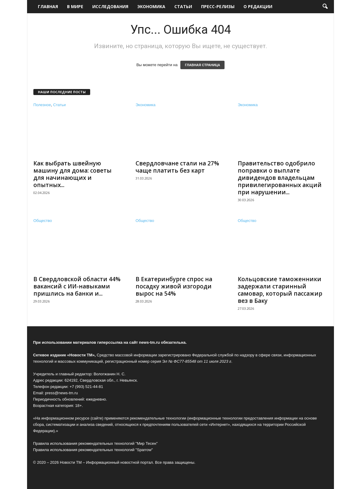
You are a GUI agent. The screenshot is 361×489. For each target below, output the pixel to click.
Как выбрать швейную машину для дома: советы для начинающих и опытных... (72, 174)
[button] (325, 6)
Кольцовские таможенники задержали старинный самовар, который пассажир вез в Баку (280, 290)
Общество (42, 220)
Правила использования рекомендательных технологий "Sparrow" (93, 449)
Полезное (42, 105)
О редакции (257, 6)
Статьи (183, 6)
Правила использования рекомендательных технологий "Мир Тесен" (95, 443)
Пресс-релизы (217, 6)
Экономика (151, 6)
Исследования (110, 6)
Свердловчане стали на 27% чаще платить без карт (177, 166)
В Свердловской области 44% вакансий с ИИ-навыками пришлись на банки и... (77, 286)
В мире (75, 6)
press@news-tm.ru (61, 393)
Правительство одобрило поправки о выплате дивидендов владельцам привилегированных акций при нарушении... (280, 177)
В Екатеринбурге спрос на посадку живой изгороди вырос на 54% (174, 286)
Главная (48, 6)
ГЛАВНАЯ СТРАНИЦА (202, 65)
